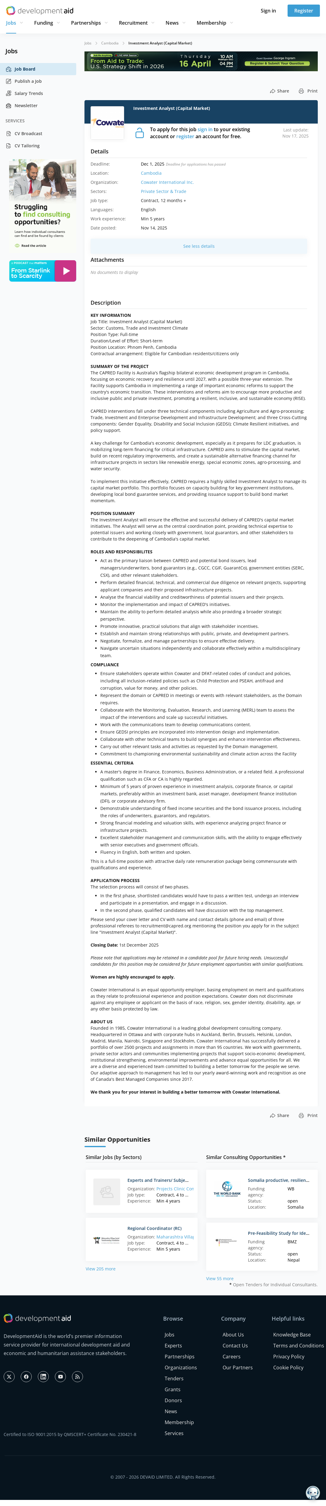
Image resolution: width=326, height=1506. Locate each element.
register (185, 136)
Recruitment (133, 22)
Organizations (181, 1367)
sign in (205, 129)
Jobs (11, 22)
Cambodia (110, 43)
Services (174, 1433)
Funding (43, 22)
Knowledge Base (292, 1334)
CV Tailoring (22, 146)
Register (303, 10)
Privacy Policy (288, 1356)
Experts (173, 1345)
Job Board (20, 69)
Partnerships (86, 22)
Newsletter (21, 106)
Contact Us (235, 1345)
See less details (199, 246)
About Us (233, 1334)
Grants (173, 1389)
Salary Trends (24, 93)
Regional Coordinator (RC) (154, 1228)
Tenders (174, 1378)
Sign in (268, 10)
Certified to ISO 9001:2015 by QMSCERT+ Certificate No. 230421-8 (70, 1434)
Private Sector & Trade (163, 191)
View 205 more (101, 1269)
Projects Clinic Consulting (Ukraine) (192, 1189)
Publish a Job (23, 81)
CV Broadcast (23, 134)
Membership (211, 22)
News (172, 22)
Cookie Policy (288, 1367)
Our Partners (238, 1367)
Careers (232, 1356)
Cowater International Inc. (167, 182)
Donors (173, 1400)
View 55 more (220, 1278)
